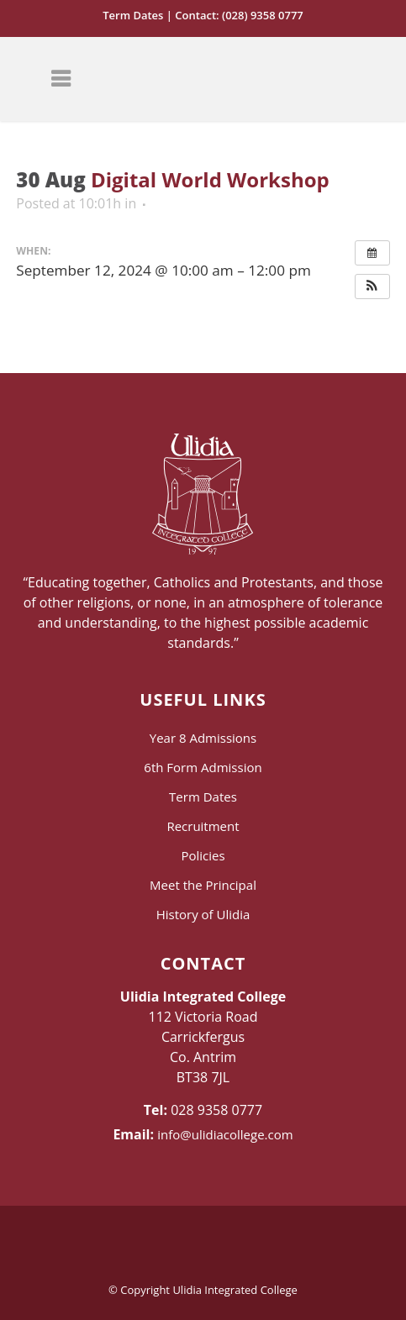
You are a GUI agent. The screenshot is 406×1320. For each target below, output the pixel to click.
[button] (372, 286)
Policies (202, 855)
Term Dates (133, 15)
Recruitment (202, 826)
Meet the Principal (203, 884)
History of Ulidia (203, 914)
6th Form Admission (202, 767)
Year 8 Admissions (203, 737)
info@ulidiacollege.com (225, 1134)
